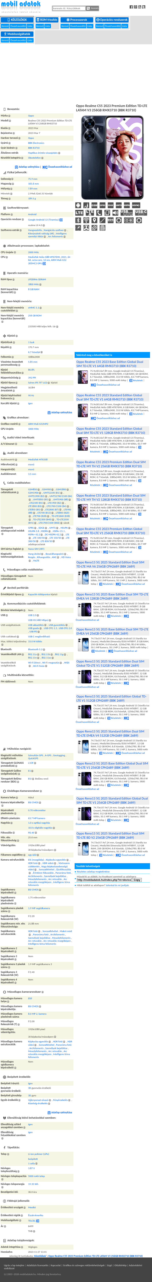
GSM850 (32, 489)
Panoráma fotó (63, 872)
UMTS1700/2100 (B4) (60, 496)
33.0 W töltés (35, 641)
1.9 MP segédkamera (39, 908)
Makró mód (66, 931)
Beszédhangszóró (55, 553)
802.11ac (46, 657)
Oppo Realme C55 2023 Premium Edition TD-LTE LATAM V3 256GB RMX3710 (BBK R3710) (95, 1256)
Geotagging (59, 755)
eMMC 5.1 (33, 307)
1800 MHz (33, 284)
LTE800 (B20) (62, 512)
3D (29, 1087)
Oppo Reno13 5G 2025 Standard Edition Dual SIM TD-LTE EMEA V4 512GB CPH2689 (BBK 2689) (110, 733)
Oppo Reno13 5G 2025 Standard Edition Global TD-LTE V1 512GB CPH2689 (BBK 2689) (111, 698)
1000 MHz (33, 428)
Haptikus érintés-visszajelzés (42, 152)
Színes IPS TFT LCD (37, 382)
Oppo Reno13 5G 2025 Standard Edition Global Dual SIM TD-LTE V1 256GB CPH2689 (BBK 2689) (112, 800)
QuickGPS (33, 758)
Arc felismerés (55, 236)
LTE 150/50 (55, 537)
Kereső (5, 26)
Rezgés (31, 557)
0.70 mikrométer (37, 810)
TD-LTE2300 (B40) (42, 519)
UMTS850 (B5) (40, 499)
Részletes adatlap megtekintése (93, 871)
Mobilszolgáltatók (17, 34)
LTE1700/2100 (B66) (49, 522)
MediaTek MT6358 (38, 459)
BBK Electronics (36, 142)
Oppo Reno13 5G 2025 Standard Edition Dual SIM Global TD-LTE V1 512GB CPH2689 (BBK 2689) (110, 663)
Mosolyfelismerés (37, 879)
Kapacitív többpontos (39, 594)
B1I (29, 778)
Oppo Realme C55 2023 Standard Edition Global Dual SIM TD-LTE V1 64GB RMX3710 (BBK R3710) (109, 397)
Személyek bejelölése (55, 876)
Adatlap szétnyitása (27, 166)
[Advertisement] (76, 73)
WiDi (66, 662)
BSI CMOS (33, 802)
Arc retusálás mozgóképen (47, 881)
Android (32, 214)
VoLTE (36, 560)
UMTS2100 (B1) (51, 492)
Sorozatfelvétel (46, 869)
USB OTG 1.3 (50, 628)
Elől (30, 998)
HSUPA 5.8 (33, 531)
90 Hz (31, 395)
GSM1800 (61, 489)
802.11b (46, 654)
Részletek (136, 380)
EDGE (41, 527)
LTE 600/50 (46, 541)
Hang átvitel (34, 553)
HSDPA (44, 531)
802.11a (32, 654)
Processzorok (77, 20)
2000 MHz (33, 252)
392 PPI (32, 377)
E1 (29, 770)
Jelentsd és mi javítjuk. (117, 885)
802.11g (59, 654)
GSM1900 (33, 492)
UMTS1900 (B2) (36, 496)
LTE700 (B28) (40, 516)
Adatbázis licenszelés (37, 1265)
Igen (30, 403)
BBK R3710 (33, 147)
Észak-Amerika (35, 1215)
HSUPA (64, 527)
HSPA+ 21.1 (59, 531)
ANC (54, 557)
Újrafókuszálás (63, 869)
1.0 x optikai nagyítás (39, 822)
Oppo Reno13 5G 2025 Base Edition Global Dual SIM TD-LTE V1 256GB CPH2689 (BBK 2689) (112, 765)
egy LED (32, 854)
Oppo (31, 115)
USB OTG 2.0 (65, 628)
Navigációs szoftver (54, 230)
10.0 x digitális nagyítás (40, 827)
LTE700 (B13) (44, 512)
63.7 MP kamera (36, 818)
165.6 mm (33, 183)
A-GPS (48, 755)
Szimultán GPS (35, 755)
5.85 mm (32, 361)
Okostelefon (34, 157)
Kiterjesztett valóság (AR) (41, 233)
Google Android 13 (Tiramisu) (43, 219)
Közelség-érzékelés (38, 1103)
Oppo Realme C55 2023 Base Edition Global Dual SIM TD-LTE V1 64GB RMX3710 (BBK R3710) (109, 364)
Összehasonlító (18, 26)
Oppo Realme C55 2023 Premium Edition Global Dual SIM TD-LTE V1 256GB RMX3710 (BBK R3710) (110, 531)
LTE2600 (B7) (52, 509)
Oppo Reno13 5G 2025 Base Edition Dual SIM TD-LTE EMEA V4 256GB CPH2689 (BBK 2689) (112, 631)
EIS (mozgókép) (36, 859)
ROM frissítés (47, 20)
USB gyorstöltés (57, 624)
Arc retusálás (55, 879)
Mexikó (32, 1207)
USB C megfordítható (39, 636)
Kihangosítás (43, 557)
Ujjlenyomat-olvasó (38, 1099)
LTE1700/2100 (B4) (56, 506)
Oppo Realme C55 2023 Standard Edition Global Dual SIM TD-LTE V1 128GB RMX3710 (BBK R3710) (110, 431)
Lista (30, 26)
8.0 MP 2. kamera (37, 1013)
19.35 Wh (33, 1184)
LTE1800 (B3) (35, 506)
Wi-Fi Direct (34, 662)
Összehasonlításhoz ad (57, 166)
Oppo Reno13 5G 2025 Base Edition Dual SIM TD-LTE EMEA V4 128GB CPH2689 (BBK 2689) (112, 596)
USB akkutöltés (36, 624)
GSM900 (46, 489)
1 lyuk (31, 342)
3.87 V (31, 1168)
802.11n (32, 657)
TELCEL (31, 1220)
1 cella (31, 1163)
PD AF (31, 832)
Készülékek (17, 20)
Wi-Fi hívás (38, 665)
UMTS (52, 527)
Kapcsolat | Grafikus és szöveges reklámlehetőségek (77, 1265)
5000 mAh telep (36, 1176)
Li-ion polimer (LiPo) (38, 1153)
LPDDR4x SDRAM (37, 279)
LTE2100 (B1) (36, 502)
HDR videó (48, 863)
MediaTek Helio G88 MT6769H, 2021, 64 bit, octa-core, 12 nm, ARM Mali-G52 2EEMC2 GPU (49, 260)
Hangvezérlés (35, 230)
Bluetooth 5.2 (35, 649)
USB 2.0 (32, 615)
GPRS (31, 527)
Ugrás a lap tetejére (14, 1265)
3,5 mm (32, 473)
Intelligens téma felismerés (42, 943)
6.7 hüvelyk (34, 352)
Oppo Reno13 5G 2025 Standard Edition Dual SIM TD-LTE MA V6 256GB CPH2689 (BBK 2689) (110, 564)
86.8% (31, 369)
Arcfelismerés (35, 876)
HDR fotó (33, 863)
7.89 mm (32, 188)
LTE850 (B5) (34, 509)
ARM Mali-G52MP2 (38, 423)
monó (31, 464)
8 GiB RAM (33, 289)
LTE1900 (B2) (54, 502)
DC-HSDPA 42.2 (53, 534)
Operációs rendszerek (112, 20)
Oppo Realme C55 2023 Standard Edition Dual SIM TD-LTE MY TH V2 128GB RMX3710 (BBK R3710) (110, 497)
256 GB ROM (35, 315)
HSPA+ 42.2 (34, 534)
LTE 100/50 (39, 537)
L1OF (30, 762)
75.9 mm (32, 178)
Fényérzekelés (60, 1099)
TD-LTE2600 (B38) (61, 516)
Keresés (93, 8)
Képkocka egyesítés (56, 859)
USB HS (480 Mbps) (38, 620)
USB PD (33, 631)
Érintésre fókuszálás (43, 872)
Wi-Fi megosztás (50, 662)
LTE (67, 534)
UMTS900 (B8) (60, 499)
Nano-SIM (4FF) (36, 548)
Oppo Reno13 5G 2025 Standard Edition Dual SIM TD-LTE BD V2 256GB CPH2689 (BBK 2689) (110, 835)
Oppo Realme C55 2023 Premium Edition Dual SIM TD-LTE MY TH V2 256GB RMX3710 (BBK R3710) (111, 464)
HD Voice (66, 557)
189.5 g (32, 198)
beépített (33, 1158)
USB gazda (33, 628)
